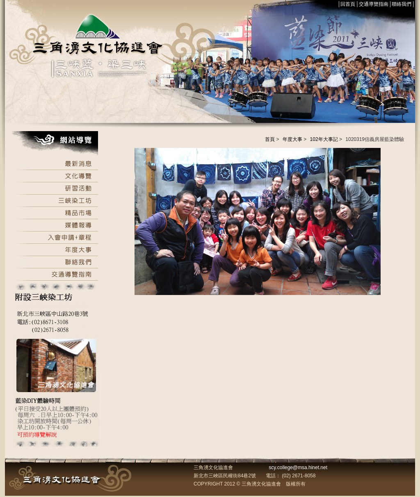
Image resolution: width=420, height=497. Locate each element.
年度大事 (292, 139)
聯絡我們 (401, 4)
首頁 (270, 139)
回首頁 (347, 4)
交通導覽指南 (373, 4)
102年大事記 (324, 139)
